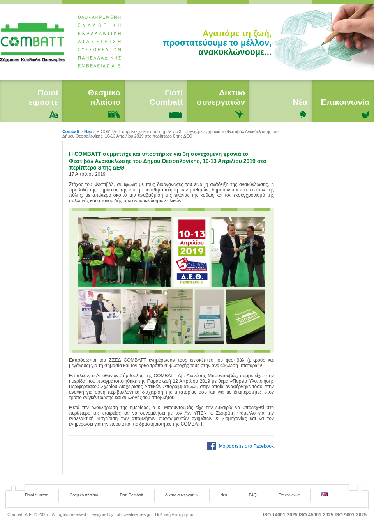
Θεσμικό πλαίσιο (104, 97)
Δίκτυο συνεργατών (221, 97)
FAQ (253, 495)
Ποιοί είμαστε (43, 97)
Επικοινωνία (345, 101)
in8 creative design (134, 514)
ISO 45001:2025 (316, 515)
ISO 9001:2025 (351, 515)
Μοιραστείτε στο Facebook (246, 446)
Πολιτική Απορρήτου (174, 514)
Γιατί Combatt (166, 97)
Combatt (36, 41)
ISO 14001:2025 (280, 515)
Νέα (300, 101)
